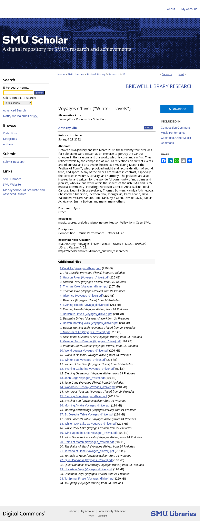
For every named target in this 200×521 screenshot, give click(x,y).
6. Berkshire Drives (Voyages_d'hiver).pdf (86, 314)
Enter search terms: (16, 87)
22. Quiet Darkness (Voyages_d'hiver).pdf (86, 460)
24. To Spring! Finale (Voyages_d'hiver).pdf (87, 478)
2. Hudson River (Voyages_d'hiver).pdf (84, 277)
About (73, 511)
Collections (10, 133)
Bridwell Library (96, 74)
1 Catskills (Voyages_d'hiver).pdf (80, 268)
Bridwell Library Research (159, 86)
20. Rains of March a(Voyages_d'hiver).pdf (87, 442)
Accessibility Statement (112, 511)
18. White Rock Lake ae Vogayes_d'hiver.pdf (88, 423)
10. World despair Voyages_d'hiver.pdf (84, 350)
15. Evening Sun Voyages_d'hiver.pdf (83, 396)
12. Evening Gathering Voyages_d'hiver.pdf (87, 368)
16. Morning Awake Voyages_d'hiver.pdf (85, 405)
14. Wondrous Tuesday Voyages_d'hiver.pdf (88, 387)
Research (114, 74)
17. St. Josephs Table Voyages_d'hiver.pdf (86, 414)
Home (61, 74)
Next (181, 74)
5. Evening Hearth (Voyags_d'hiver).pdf (84, 304)
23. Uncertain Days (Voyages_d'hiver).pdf (86, 469)
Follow (148, 127)
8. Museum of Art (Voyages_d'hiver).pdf (85, 332)
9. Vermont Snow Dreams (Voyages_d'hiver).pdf (90, 341)
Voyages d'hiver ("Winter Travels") (94, 108)
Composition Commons (176, 127)
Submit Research (14, 162)
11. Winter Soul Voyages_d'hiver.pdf (83, 359)
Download (177, 109)
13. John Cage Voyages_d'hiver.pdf (82, 378)
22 (123, 74)
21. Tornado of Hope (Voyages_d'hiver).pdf (87, 451)
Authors (8, 144)
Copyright (102, 515)
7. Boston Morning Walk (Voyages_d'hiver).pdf (89, 323)
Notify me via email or (20, 116)
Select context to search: (19, 98)
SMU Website (12, 184)
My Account (87, 511)
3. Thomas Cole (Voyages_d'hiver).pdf (84, 286)
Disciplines (10, 139)
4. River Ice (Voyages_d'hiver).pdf (81, 295)
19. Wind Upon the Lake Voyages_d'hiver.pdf (88, 432)
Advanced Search (14, 110)
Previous (167, 74)
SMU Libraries (76, 74)
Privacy (91, 515)
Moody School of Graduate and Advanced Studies (24, 192)
